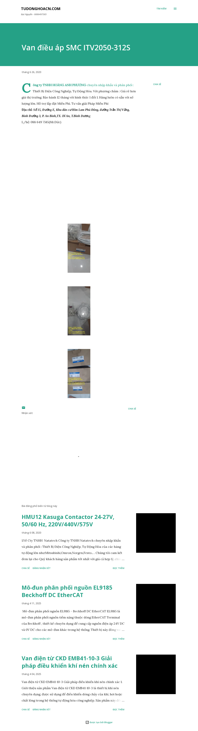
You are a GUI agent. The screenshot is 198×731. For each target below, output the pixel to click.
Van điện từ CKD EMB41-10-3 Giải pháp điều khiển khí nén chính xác (70, 661)
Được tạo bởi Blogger (99, 722)
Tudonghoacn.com (40, 8)
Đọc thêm (118, 568)
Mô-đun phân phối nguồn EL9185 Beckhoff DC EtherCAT (67, 591)
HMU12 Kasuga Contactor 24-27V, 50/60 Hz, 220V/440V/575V (68, 520)
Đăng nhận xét (42, 568)
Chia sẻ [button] (157, 84)
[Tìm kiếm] (161, 8)
